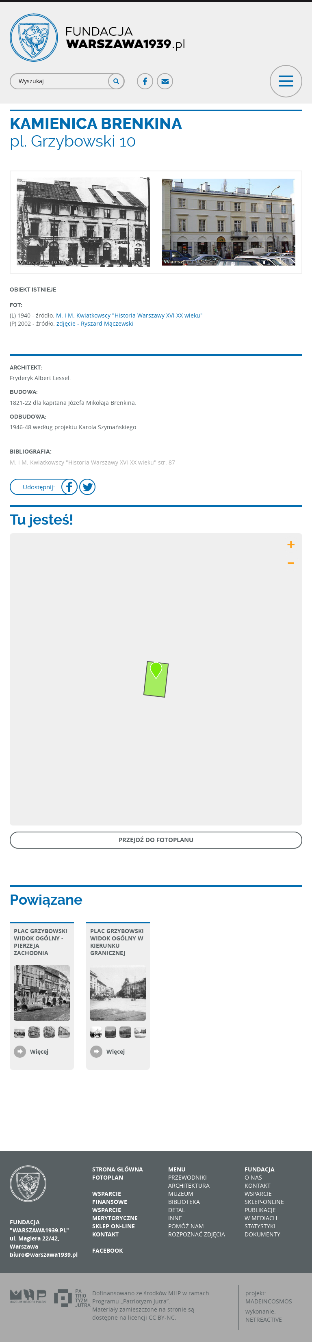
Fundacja (260, 1169)
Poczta (165, 78)
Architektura (189, 1185)
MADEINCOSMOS (268, 1301)
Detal (176, 1210)
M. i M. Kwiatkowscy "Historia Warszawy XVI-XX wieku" (129, 315)
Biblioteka (184, 1202)
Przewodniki (187, 1177)
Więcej (39, 1051)
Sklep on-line (113, 1226)
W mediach (261, 1218)
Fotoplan (107, 1177)
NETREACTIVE (263, 1319)
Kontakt (105, 1234)
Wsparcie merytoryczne (115, 1214)
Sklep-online (264, 1202)
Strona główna (117, 1169)
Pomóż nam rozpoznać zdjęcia (196, 1230)
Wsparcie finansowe (109, 1198)
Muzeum (180, 1193)
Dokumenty (262, 1234)
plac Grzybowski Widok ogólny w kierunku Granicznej (117, 942)
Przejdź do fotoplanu (156, 840)
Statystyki (260, 1226)
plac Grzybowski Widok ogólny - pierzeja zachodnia (40, 942)
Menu (177, 1169)
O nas (253, 1177)
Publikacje (260, 1210)
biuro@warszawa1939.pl (44, 1254)
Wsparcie (258, 1193)
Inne (175, 1218)
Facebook (145, 78)
